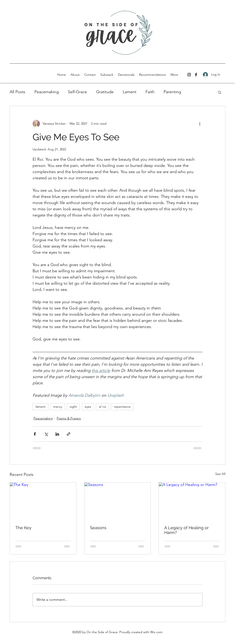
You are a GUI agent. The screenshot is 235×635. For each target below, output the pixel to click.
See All (220, 474)
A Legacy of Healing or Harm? (186, 530)
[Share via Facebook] (35, 434)
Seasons (98, 527)
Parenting (172, 91)
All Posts (17, 91)
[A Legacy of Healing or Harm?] (192, 501)
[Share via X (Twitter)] (46, 434)
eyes (88, 407)
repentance (122, 407)
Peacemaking (46, 91)
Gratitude (105, 91)
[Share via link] (68, 434)
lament (40, 407)
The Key (23, 527)
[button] (219, 92)
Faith (149, 91)
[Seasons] (117, 501)
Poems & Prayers (69, 418)
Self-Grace (77, 91)
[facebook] (196, 74)
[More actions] (199, 123)
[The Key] (43, 501)
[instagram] (189, 74)
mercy (57, 407)
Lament (129, 91)
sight (73, 407)
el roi (102, 407)
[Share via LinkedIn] (57, 434)
